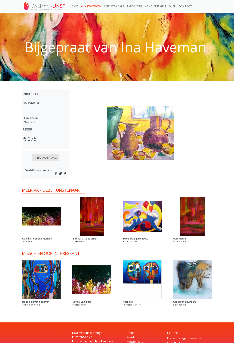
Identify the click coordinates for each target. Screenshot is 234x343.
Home (73, 6)
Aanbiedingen (155, 6)
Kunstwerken (91, 6)
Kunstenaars (114, 6)
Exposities (134, 6)
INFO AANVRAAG (46, 157)
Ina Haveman (31, 103)
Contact (185, 6)
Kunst (130, 337)
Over (172, 6)
